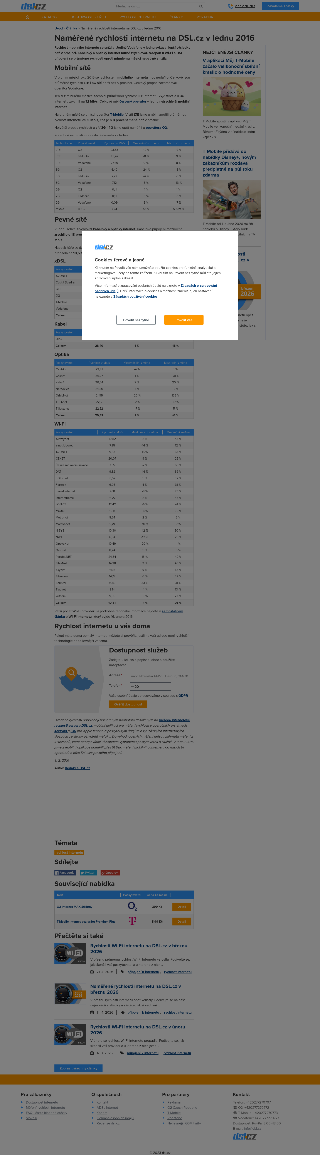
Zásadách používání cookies (135, 296)
